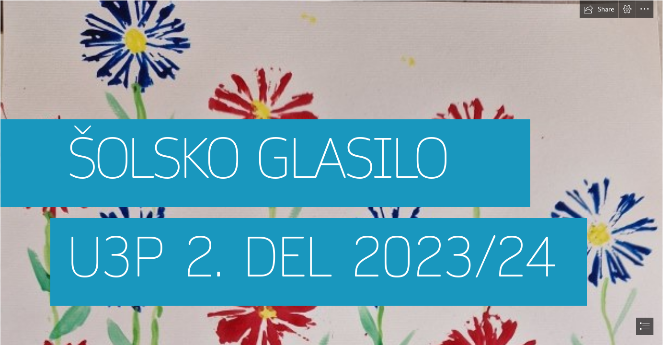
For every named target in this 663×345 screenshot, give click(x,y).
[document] (331, 172)
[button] (599, 9)
